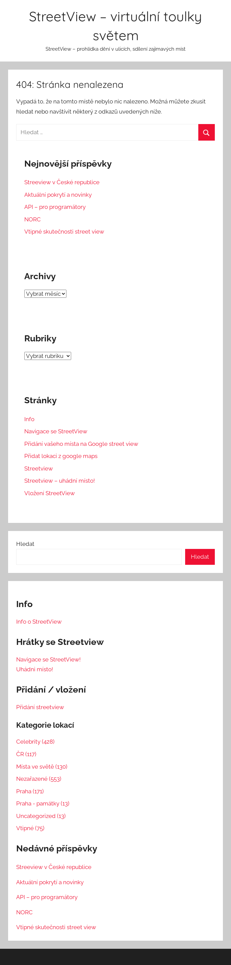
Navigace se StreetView (55, 431)
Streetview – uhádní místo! (59, 480)
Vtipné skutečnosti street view (64, 231)
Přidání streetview (40, 707)
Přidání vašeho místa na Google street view (81, 443)
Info (29, 419)
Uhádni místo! (34, 669)
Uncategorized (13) (41, 816)
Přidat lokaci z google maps (60, 456)
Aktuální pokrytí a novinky (58, 194)
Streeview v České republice (61, 182)
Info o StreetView (39, 621)
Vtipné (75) (30, 828)
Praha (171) (30, 791)
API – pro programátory (55, 206)
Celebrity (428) (35, 741)
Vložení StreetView (49, 493)
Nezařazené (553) (38, 778)
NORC (32, 219)
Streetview (38, 468)
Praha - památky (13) (42, 803)
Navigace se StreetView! (48, 659)
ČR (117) (26, 754)
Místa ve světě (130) (41, 766)
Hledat (25, 543)
